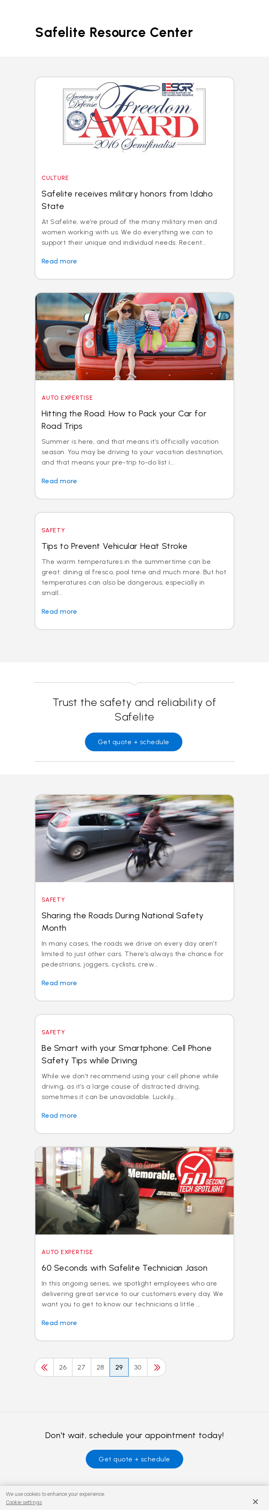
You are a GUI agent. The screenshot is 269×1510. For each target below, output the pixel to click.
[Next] (156, 1367)
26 (63, 1367)
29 (119, 1367)
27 (81, 1367)
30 (138, 1367)
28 (101, 1367)
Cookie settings (24, 1502)
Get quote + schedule (133, 742)
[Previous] (44, 1367)
